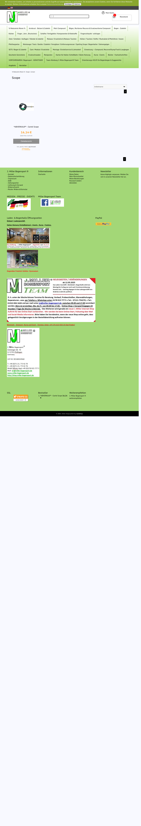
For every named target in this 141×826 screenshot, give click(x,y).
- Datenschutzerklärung (15, 176)
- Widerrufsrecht (13, 187)
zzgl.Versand (32, 147)
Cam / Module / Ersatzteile (39, 49)
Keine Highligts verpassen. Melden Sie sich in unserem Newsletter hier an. (114, 175)
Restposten (48, 55)
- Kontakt (10, 174)
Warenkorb (124, 17)
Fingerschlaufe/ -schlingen (90, 33)
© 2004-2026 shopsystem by (69, 413)
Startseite (41, 174)
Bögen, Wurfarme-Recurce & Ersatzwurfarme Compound (89, 28)
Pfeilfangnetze (14, 44)
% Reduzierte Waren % (17, 28)
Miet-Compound (60, 28)
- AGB (9, 180)
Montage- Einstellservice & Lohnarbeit (67, 49)
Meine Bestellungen (76, 178)
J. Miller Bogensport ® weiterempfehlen (77, 397)
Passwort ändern (75, 180)
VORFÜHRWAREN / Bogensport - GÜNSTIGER (26, 60)
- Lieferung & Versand (15, 185)
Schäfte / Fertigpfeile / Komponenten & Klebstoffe (58, 33)
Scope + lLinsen (30, 72)
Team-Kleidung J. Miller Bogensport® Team (62, 60)
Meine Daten (74, 174)
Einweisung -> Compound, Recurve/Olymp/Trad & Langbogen (106, 49)
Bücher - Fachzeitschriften (117, 55)
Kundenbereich (76, 171)
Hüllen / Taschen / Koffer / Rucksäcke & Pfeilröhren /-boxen (101, 39)
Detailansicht (26, 141)
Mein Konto (110, 13)
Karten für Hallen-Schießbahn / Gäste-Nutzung (73, 55)
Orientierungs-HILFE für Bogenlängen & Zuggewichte (101, 60)
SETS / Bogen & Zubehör (17, 49)
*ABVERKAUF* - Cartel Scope (26, 126)
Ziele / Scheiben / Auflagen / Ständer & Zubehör (26, 39)
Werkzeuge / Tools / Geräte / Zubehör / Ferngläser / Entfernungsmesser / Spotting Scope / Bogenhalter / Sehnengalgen (66, 44)
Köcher (11, 33)
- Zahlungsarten (13, 183)
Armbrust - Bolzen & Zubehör (39, 28)
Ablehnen (77, 4)
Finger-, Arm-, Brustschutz (27, 33)
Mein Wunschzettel (76, 176)
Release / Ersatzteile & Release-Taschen (61, 39)
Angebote (12, 65)
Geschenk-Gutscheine (17, 55)
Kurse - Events (99, 55)
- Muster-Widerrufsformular (17, 189)
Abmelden (73, 183)
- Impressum (11, 178)
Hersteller (23, 65)
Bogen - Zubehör (120, 28)
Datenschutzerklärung (55, 4)
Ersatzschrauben (34, 55)
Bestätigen (68, 4)
